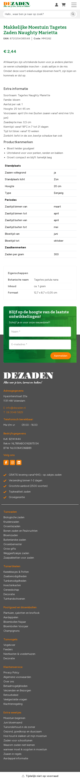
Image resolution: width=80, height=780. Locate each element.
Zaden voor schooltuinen (17, 740)
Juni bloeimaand (12, 722)
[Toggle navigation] (74, 5)
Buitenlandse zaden (14, 539)
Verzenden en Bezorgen (17, 690)
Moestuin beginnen (14, 718)
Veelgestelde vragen (15, 699)
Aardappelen (10, 617)
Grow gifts (9, 548)
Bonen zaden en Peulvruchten (20, 530)
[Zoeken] (73, 14)
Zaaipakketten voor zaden (18, 557)
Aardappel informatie (15, 758)
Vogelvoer (9, 645)
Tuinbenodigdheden (14, 580)
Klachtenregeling (13, 704)
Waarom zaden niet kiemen (19, 745)
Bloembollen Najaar (14, 621)
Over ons (8, 681)
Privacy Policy (11, 672)
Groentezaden (11, 526)
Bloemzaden (10, 535)
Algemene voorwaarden (17, 677)
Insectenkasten (12, 585)
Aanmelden (60, 355)
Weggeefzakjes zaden (16, 553)
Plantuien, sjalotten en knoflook (21, 612)
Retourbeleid (10, 695)
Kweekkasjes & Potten (16, 571)
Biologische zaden (13, 517)
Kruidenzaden (11, 521)
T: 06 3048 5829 (13, 412)
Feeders (8, 649)
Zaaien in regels (12, 754)
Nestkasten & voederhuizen (19, 653)
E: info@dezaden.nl (14, 407)
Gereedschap (11, 589)
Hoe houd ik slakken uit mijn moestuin (25, 736)
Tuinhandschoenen (14, 598)
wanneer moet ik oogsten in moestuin (25, 749)
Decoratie (9, 594)
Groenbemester (12, 544)
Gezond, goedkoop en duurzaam (22, 731)
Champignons (11, 630)
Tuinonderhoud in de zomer (19, 727)
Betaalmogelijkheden (15, 686)
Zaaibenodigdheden (15, 576)
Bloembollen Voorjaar (15, 626)
